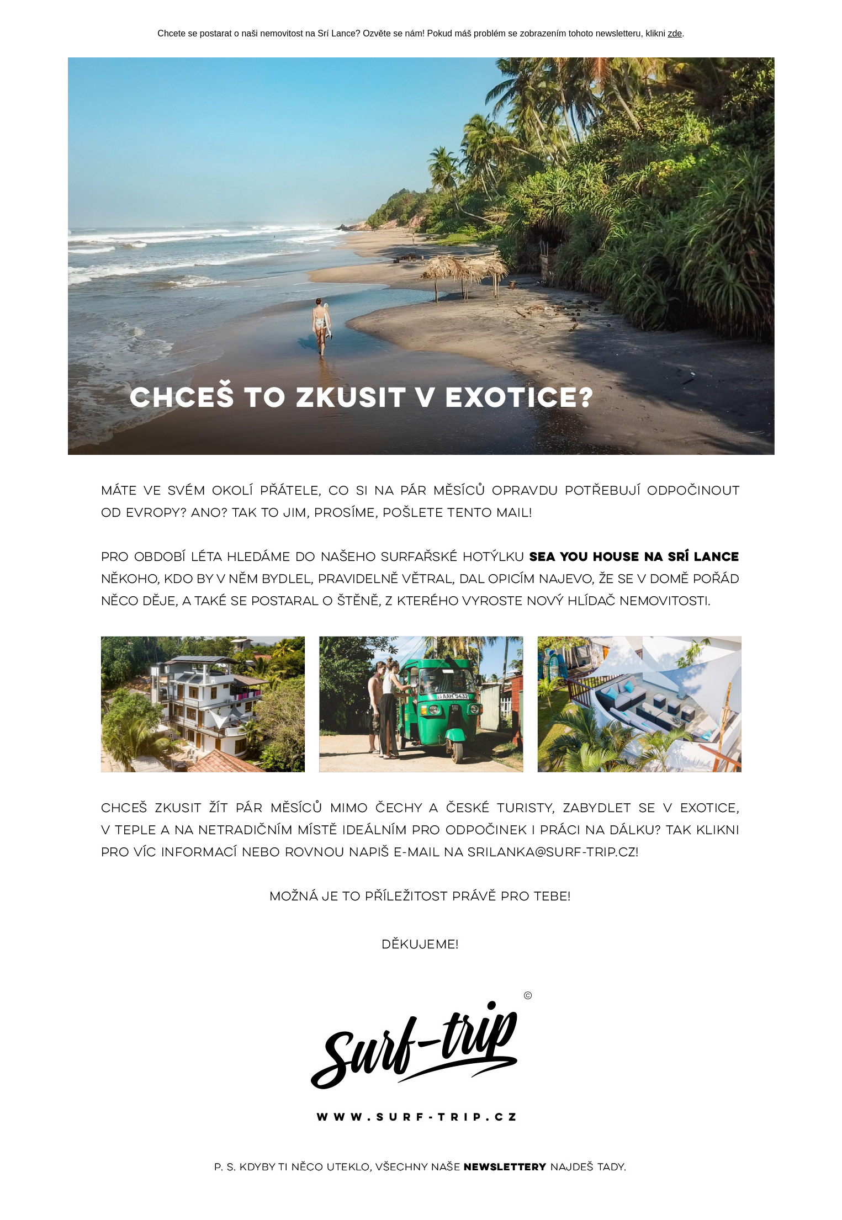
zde (675, 33)
